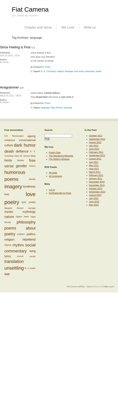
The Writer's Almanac (59, 159)
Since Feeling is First (15, 47)
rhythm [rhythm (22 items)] (18, 245)
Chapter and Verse (38, 27)
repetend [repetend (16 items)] (29, 239)
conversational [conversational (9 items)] (27, 140)
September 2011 (97, 155)
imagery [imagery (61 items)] (13, 186)
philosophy (90, 71)
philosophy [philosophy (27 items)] (26, 222)
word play (68, 107)
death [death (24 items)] (9, 151)
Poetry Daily (55, 152)
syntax (98, 71)
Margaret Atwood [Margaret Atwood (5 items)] (13, 208)
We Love (67, 27)
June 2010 (94, 201)
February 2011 (96, 175)
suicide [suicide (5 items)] (33, 256)
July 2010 (93, 198)
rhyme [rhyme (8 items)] (7, 244)
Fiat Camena (30, 9)
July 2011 (93, 162)
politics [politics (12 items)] (31, 234)
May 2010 (94, 205)
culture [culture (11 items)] (8, 145)
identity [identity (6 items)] (32, 179)
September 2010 (97, 192)
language (69, 71)
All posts (53, 173)
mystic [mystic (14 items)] (8, 211)
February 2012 (96, 152)
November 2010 (97, 185)
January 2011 (95, 178)
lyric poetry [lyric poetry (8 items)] (29, 202)
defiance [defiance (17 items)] (22, 151)
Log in (52, 190)
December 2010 (97, 182)
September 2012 (97, 139)
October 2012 (95, 135)
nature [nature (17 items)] (9, 217)
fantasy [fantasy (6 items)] (20, 160)
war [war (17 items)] (7, 274)
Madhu (6, 62)
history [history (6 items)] (32, 165)
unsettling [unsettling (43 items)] (14, 268)
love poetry (79, 71)
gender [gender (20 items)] (21, 166)
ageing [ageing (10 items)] (31, 136)
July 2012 (93, 145)
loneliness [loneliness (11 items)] (29, 186)
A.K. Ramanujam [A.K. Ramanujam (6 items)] (14, 136)
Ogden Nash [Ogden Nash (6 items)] (22, 216)
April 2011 (94, 169)
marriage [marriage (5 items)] (32, 208)
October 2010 (95, 188)
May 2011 (94, 165)
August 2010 (95, 195)
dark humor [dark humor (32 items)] (25, 145)
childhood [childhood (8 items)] (9, 140)
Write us (90, 27)
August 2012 (95, 142)
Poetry (47, 67)
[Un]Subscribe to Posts (60, 193)
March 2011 (95, 172)
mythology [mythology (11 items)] (29, 211)
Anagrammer (9, 87)
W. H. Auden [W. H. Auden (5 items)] (30, 268)
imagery (60, 71)
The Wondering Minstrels (61, 156)
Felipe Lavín (108, 286)
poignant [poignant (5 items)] (21, 234)
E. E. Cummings (48, 71)
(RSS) (81, 286)
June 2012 (94, 149)
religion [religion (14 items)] (9, 239)
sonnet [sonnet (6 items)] (20, 256)
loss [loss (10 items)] (6, 194)
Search (48, 130)
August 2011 (95, 159)
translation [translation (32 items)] (14, 261)
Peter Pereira (56, 107)
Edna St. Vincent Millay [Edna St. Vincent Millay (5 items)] (25, 156)
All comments (55, 176)
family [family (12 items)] (8, 160)
